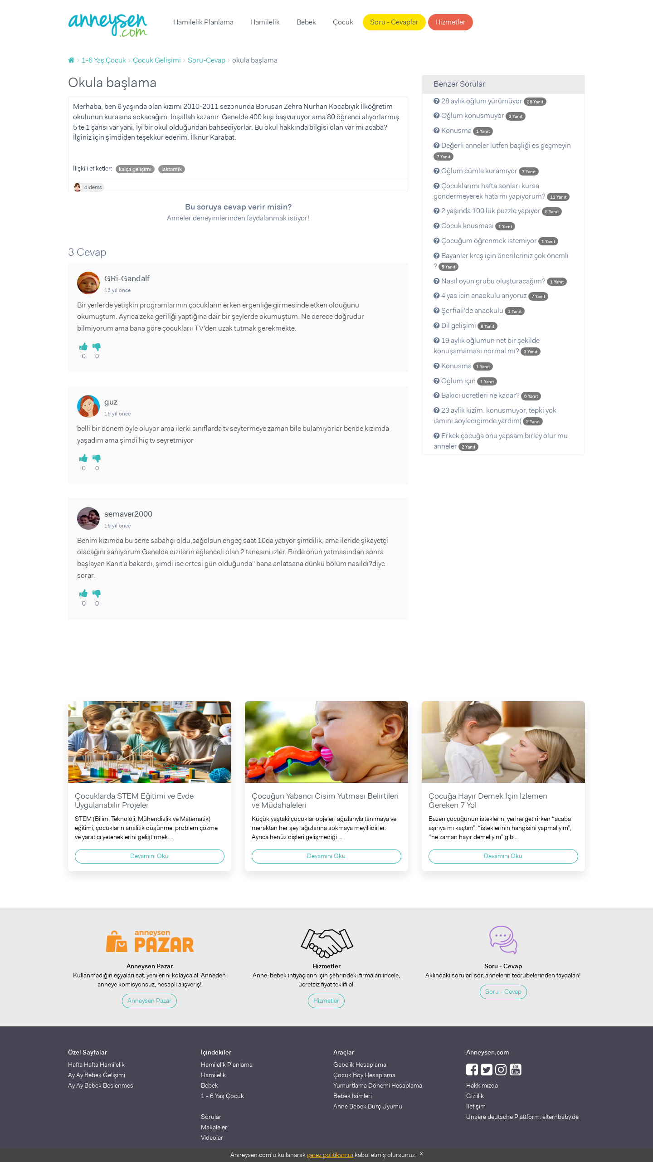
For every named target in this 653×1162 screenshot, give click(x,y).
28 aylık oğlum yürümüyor (490, 101)
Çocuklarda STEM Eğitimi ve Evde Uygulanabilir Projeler (134, 800)
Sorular (211, 1117)
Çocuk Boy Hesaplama (364, 1075)
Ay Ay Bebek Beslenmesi (101, 1085)
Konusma (463, 130)
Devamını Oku (149, 856)
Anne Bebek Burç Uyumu (367, 1106)
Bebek (306, 22)
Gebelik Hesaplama (359, 1064)
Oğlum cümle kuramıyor (486, 171)
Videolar (212, 1137)
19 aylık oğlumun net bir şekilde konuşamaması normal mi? (487, 346)
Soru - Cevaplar (394, 22)
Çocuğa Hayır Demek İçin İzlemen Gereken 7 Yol (488, 800)
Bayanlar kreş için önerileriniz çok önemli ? (501, 261)
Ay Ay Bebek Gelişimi (96, 1075)
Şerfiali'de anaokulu (479, 310)
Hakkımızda (482, 1085)
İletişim (476, 1106)
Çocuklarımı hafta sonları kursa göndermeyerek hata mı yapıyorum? (502, 191)
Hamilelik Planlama (203, 22)
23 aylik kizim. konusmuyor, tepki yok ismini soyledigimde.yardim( (495, 415)
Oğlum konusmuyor (480, 115)
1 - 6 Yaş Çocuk (222, 1096)
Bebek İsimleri (352, 1096)
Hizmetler (450, 22)
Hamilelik (265, 22)
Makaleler (214, 1127)
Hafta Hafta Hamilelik (96, 1064)
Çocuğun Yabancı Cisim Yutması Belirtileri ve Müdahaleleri (325, 800)
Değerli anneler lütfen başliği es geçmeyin (502, 151)
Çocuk (343, 22)
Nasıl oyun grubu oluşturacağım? (500, 281)
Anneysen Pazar (149, 1000)
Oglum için (465, 381)
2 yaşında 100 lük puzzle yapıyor (498, 210)
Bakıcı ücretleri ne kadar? (487, 395)
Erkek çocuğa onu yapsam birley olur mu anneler (501, 441)
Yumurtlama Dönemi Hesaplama (377, 1085)
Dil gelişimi (465, 325)
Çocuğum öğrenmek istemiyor (496, 240)
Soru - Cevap (503, 991)
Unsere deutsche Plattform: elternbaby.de (522, 1117)
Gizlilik (475, 1096)
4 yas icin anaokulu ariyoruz (491, 295)
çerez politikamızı (330, 1155)
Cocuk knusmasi (474, 225)
